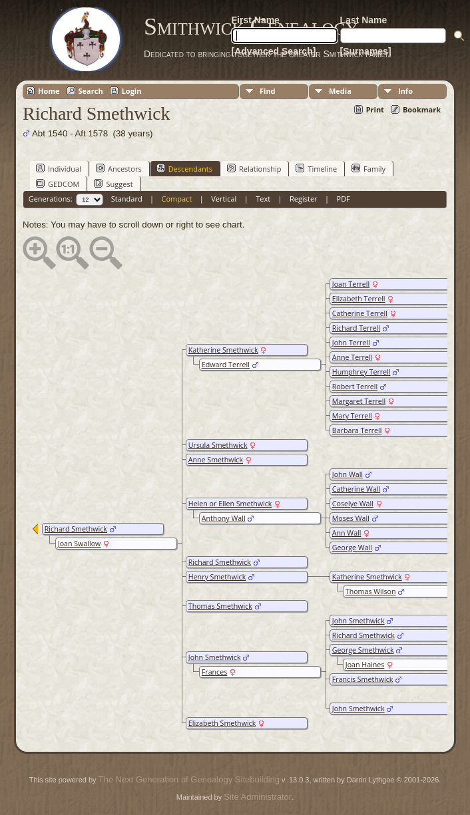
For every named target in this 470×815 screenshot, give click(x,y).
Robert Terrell (354, 386)
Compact (177, 199)
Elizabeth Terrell (358, 298)
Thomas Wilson (371, 591)
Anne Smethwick (215, 459)
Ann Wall (346, 533)
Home (49, 91)
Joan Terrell (350, 284)
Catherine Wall (356, 489)
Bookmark (422, 109)
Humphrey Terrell (361, 372)
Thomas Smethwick (220, 606)
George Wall (352, 547)
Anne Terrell (352, 357)
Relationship (254, 168)
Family (368, 168)
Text (263, 199)
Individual (58, 168)
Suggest (113, 183)
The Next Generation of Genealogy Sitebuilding (189, 779)
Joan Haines (365, 664)
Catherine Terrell (359, 313)
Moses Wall (350, 518)
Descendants (184, 168)
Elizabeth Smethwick (222, 723)
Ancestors (119, 168)
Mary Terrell (352, 415)
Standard (126, 199)
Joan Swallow (79, 543)
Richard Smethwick (219, 562)
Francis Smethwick (362, 679)
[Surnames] (365, 51)
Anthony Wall (224, 518)
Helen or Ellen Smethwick (230, 503)
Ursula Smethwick (218, 445)
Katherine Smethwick (223, 350)
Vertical (223, 199)
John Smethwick (358, 620)
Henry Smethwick (217, 576)
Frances (214, 672)
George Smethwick (363, 650)
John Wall (347, 474)
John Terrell (351, 342)
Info (405, 91)
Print (375, 109)
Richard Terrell (356, 328)
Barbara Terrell (357, 430)
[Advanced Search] (274, 51)
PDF (343, 199)
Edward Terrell (226, 364)
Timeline (316, 168)
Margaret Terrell (358, 401)
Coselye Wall (352, 503)
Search (91, 91)
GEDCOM (57, 183)
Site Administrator (258, 797)
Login (132, 91)
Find (268, 91)
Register (304, 199)
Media (340, 91)
